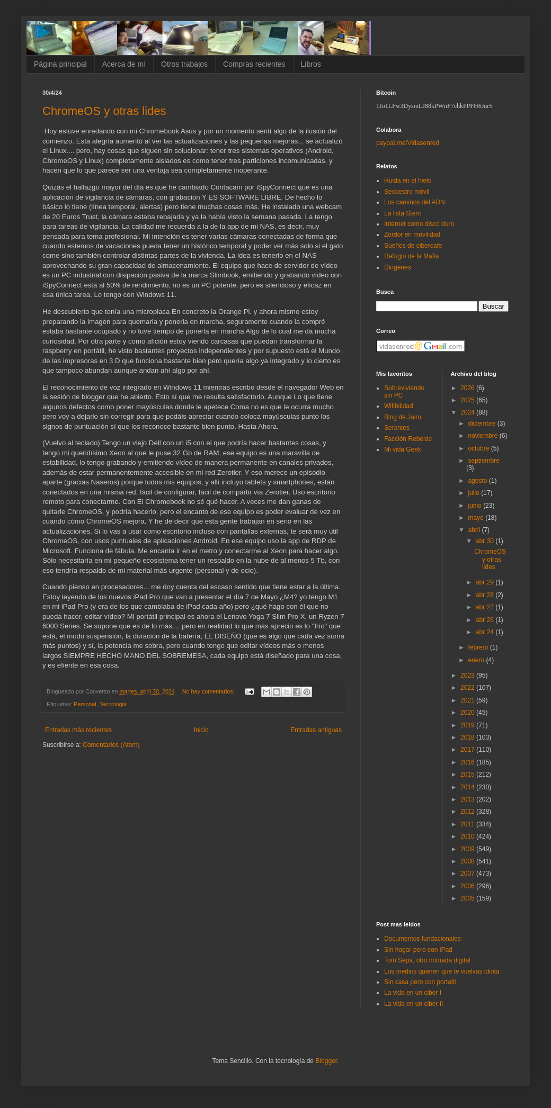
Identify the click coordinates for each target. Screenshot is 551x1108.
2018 (468, 737)
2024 (468, 412)
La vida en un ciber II (413, 1003)
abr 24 (485, 632)
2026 (468, 388)
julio (474, 493)
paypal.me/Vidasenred (407, 143)
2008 (468, 861)
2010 (468, 836)
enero (477, 660)
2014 (468, 787)
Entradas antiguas (316, 730)
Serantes (397, 427)
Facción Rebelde (408, 439)
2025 (468, 400)
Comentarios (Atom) (111, 745)
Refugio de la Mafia (411, 256)
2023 (468, 675)
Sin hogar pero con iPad (418, 949)
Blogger (326, 1061)
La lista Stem (402, 213)
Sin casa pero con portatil (420, 982)
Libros (311, 64)
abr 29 (485, 582)
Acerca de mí (124, 64)
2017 (468, 749)
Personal (85, 704)
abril (475, 530)
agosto (478, 480)
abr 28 (485, 595)
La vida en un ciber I (412, 992)
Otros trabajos (184, 64)
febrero (479, 647)
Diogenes (397, 267)
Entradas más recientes (78, 730)
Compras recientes (254, 64)
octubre (479, 448)
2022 (468, 687)
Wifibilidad (398, 406)
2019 (468, 725)
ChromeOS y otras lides (104, 111)
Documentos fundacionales (422, 938)
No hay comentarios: (209, 691)
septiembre (483, 460)
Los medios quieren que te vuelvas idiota (441, 971)
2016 (468, 762)
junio (475, 505)
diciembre (482, 423)
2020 (468, 712)
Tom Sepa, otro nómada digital (427, 960)
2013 (468, 799)
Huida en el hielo (407, 180)
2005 (468, 898)
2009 (468, 849)
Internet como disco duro (419, 224)
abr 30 (485, 541)
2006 (468, 886)
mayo (476, 517)
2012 (468, 811)
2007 (468, 873)
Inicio (201, 730)
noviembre (483, 435)
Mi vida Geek (402, 449)
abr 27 (485, 607)
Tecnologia (113, 704)
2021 (468, 700)
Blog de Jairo (402, 417)
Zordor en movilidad (412, 234)
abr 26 (485, 620)
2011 (468, 824)
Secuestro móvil (406, 191)
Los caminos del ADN (414, 202)
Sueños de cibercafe (413, 245)
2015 (468, 774)
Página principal (60, 64)
